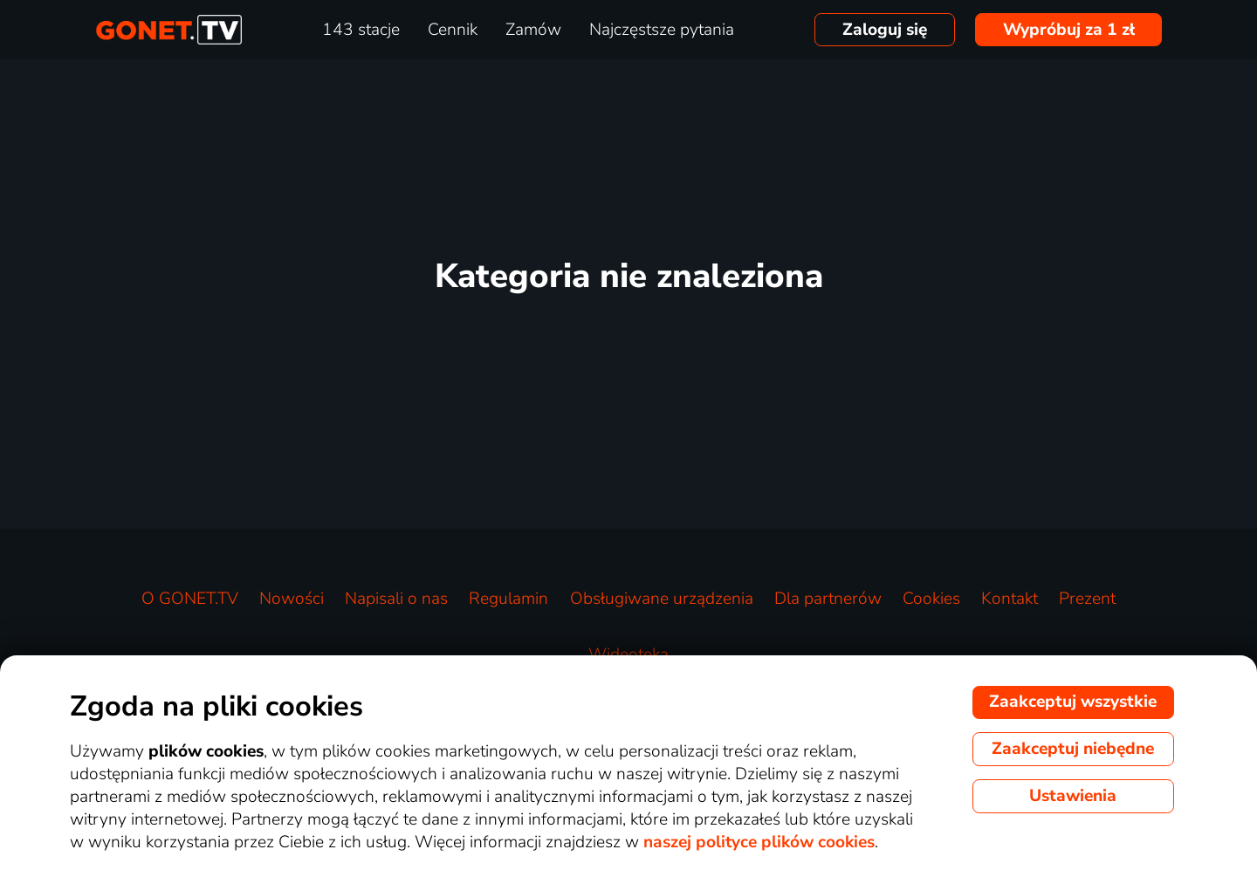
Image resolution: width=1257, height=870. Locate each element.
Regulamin (508, 598)
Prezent (1087, 598)
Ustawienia (1072, 795)
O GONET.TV (189, 598)
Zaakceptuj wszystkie (1073, 701)
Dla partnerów (828, 598)
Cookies (931, 598)
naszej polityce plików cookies (759, 842)
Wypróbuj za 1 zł (1069, 29)
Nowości (291, 598)
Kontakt (1009, 598)
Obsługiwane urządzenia (661, 598)
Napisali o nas (396, 598)
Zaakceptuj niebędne (1073, 748)
